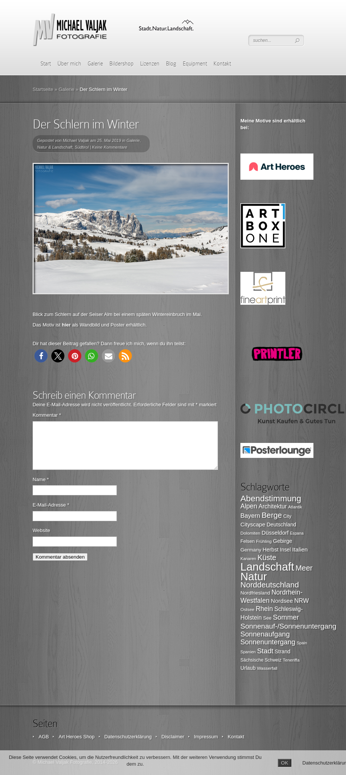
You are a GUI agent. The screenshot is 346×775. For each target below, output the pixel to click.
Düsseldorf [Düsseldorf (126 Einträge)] (275, 532)
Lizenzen (150, 64)
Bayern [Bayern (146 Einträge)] (250, 515)
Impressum (206, 736)
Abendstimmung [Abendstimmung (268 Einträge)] (270, 498)
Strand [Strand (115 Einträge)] (283, 651)
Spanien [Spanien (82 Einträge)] (248, 652)
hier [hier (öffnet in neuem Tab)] (66, 325)
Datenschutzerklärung (128, 736)
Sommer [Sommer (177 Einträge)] (286, 617)
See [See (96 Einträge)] (267, 618)
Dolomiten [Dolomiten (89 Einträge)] (250, 533)
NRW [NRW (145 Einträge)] (301, 600)
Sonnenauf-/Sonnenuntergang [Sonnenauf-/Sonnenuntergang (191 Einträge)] (288, 626)
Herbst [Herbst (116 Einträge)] (270, 550)
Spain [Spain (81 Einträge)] (302, 643)
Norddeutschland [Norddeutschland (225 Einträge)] (269, 584)
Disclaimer (172, 736)
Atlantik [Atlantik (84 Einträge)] (295, 507)
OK (284, 763)
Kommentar (47, 415)
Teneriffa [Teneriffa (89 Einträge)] (291, 659)
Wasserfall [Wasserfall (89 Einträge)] (267, 668)
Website (41, 539)
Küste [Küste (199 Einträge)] (267, 557)
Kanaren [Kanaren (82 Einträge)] (248, 558)
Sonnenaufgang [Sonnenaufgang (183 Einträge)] (265, 634)
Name (41, 488)
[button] (41, 355)
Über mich (69, 64)
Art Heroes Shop (76, 736)
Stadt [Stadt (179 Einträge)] (265, 651)
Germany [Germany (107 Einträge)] (250, 550)
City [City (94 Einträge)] (287, 516)
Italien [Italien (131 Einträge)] (300, 549)
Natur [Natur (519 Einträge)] (253, 577)
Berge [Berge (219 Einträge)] (271, 515)
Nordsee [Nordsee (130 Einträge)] (282, 601)
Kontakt (222, 64)
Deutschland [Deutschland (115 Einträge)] (281, 525)
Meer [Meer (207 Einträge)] (304, 568)
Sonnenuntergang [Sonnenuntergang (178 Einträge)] (267, 642)
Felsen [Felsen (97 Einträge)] (247, 541)
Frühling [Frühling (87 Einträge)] (264, 541)
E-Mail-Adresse (51, 514)
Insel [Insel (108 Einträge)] (285, 550)
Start (45, 64)
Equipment (195, 64)
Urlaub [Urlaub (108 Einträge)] (248, 668)
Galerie (95, 64)
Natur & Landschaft (54, 147)
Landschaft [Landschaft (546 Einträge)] (267, 566)
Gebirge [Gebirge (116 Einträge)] (282, 541)
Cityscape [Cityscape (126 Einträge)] (252, 524)
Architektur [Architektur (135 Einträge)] (273, 506)
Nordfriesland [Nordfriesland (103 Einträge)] (255, 593)
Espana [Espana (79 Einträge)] (296, 533)
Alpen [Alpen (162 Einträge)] (248, 506)
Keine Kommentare (109, 147)
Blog (171, 64)
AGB (44, 736)
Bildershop (121, 64)
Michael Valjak (76, 140)
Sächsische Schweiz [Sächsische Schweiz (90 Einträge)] (260, 660)
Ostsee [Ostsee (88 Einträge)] (247, 609)
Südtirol (81, 147)
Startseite (43, 89)
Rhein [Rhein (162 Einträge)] (264, 609)
